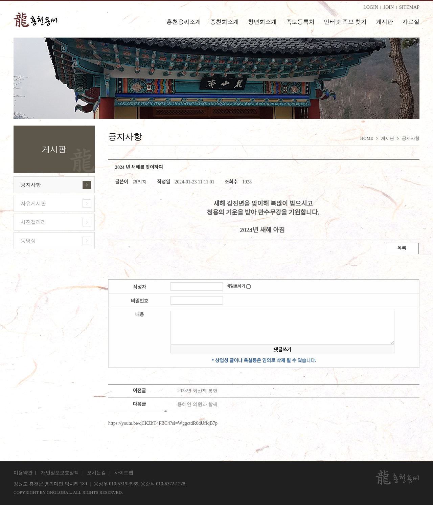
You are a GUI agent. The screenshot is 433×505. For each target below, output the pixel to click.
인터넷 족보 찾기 (345, 22)
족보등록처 (300, 22)
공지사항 (31, 185)
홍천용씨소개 (183, 22)
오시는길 (96, 472)
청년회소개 (262, 22)
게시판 (384, 22)
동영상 (28, 240)
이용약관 (23, 472)
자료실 (410, 22)
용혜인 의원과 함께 (197, 404)
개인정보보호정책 (60, 472)
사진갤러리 (33, 222)
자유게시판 (33, 203)
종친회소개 (224, 22)
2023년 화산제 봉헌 (197, 390)
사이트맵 (123, 472)
